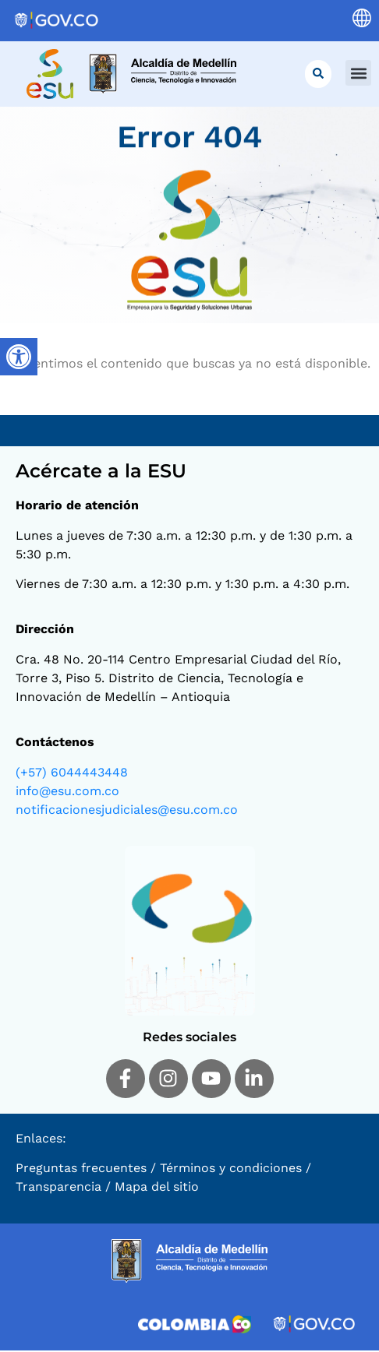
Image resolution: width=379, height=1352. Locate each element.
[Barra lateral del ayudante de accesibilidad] (18, 356)
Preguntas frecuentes (81, 1169)
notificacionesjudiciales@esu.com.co (127, 811)
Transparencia (58, 1188)
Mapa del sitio (157, 1188)
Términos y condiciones (231, 1169)
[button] (358, 73)
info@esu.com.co (67, 792)
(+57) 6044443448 (72, 773)
